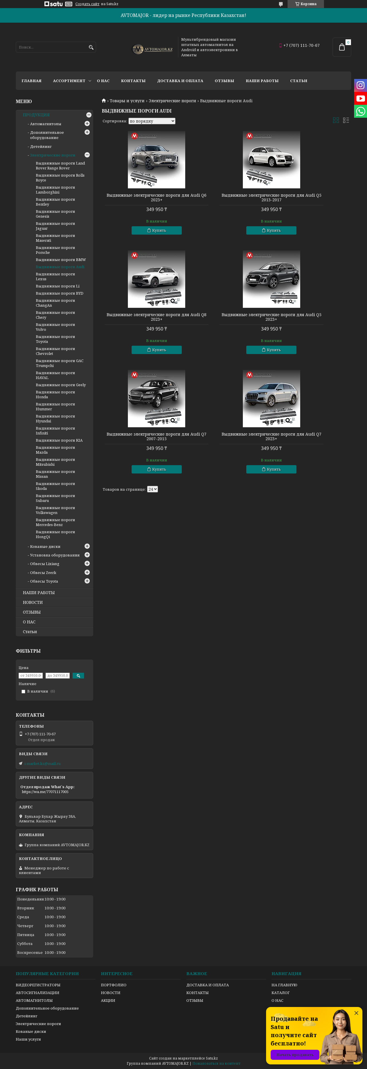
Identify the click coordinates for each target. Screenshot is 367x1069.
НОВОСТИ (33, 602)
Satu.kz (212, 1058)
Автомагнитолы (45, 123)
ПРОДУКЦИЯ (36, 114)
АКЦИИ (108, 1000)
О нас (103, 80)
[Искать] (91, 47)
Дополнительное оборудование (47, 135)
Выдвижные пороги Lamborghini (55, 190)
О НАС (29, 622)
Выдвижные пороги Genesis (55, 214)
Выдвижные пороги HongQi (55, 534)
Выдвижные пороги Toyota (55, 339)
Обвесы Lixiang (44, 563)
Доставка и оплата (180, 80)
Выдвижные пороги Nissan (55, 474)
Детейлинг (41, 146)
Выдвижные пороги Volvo (55, 327)
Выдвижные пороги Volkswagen (55, 510)
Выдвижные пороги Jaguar (55, 226)
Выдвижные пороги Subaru (55, 498)
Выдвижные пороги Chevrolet (55, 351)
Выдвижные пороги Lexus (55, 276)
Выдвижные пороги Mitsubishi (55, 462)
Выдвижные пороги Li (57, 286)
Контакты (133, 80)
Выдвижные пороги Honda (55, 394)
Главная (32, 80)
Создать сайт (87, 4)
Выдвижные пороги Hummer (55, 406)
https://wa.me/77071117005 (45, 791)
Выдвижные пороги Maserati (55, 238)
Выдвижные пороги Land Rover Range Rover (60, 166)
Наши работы (262, 80)
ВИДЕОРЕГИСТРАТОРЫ (38, 984)
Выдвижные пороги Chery (55, 315)
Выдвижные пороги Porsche (55, 250)
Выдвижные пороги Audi (60, 266)
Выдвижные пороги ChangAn (55, 303)
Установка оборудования (55, 555)
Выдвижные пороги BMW (61, 259)
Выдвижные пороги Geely (61, 384)
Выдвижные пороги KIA (59, 440)
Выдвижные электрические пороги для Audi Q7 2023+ (311, 317)
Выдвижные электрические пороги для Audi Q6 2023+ (142, 197)
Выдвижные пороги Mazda (55, 450)
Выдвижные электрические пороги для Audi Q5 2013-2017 (226, 197)
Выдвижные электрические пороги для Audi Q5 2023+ (142, 317)
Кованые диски (45, 546)
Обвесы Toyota (44, 581)
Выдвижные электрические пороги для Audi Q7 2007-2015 (226, 317)
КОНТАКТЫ (197, 992)
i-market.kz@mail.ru (42, 763)
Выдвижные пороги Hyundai (55, 418)
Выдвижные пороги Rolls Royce (60, 178)
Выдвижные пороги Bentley (55, 202)
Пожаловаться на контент (216, 1063)
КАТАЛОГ (281, 992)
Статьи (298, 80)
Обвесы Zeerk (43, 572)
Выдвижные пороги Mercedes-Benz (55, 522)
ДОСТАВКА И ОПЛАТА (207, 984)
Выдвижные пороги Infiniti (55, 431)
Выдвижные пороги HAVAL (55, 375)
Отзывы (224, 80)
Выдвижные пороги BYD (59, 293)
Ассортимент (69, 80)
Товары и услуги (127, 100)
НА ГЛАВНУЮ (284, 984)
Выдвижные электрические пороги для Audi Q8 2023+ (311, 197)
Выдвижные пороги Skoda (55, 486)
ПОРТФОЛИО (113, 984)
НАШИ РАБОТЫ (39, 592)
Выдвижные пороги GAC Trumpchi (59, 363)
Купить (144, 230)
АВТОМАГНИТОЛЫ (34, 1000)
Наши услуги (28, 1039)
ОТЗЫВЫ (32, 612)
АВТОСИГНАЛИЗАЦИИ (37, 992)
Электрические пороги (172, 100)
